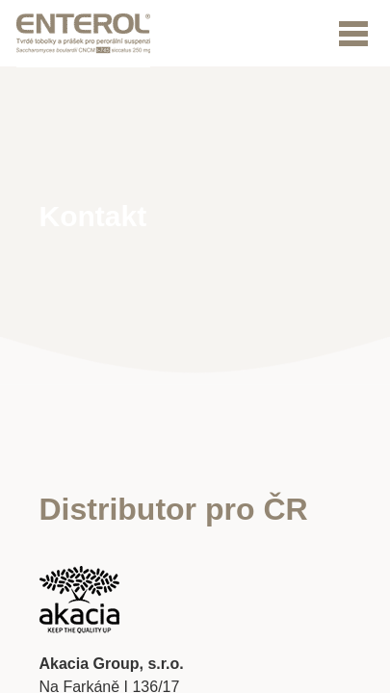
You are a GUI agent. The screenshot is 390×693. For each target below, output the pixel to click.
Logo (83, 33)
